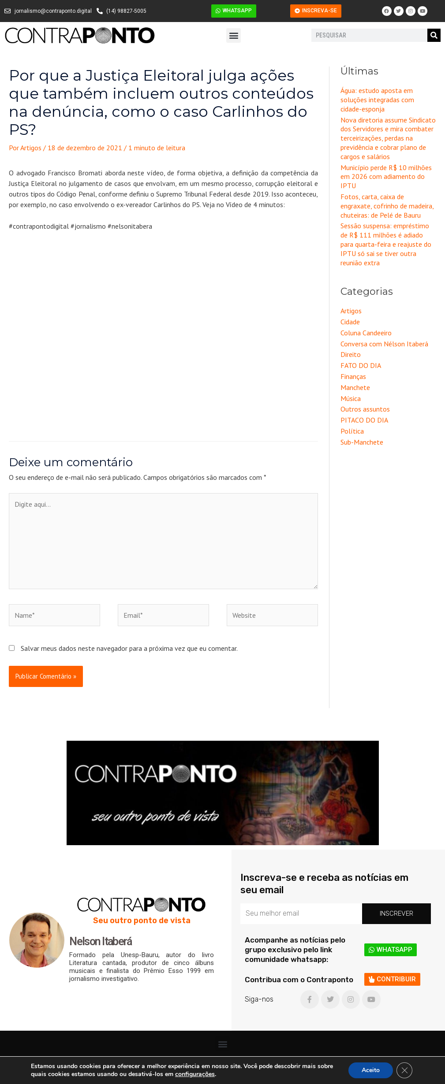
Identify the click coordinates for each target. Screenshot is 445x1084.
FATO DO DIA (360, 365)
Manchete (355, 387)
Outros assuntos (365, 409)
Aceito (371, 1070)
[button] (233, 35)
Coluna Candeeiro (366, 332)
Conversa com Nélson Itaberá (384, 343)
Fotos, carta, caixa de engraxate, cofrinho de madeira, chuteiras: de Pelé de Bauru (387, 205)
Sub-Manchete (361, 442)
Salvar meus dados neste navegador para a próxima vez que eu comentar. (129, 648)
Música (350, 398)
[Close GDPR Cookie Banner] (404, 1070)
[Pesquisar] (434, 35)
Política (352, 431)
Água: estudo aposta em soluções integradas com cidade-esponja (377, 99)
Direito (350, 354)
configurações (195, 1074)
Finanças (353, 376)
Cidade (350, 321)
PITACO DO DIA (364, 420)
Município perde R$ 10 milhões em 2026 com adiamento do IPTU (386, 176)
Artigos (351, 310)
